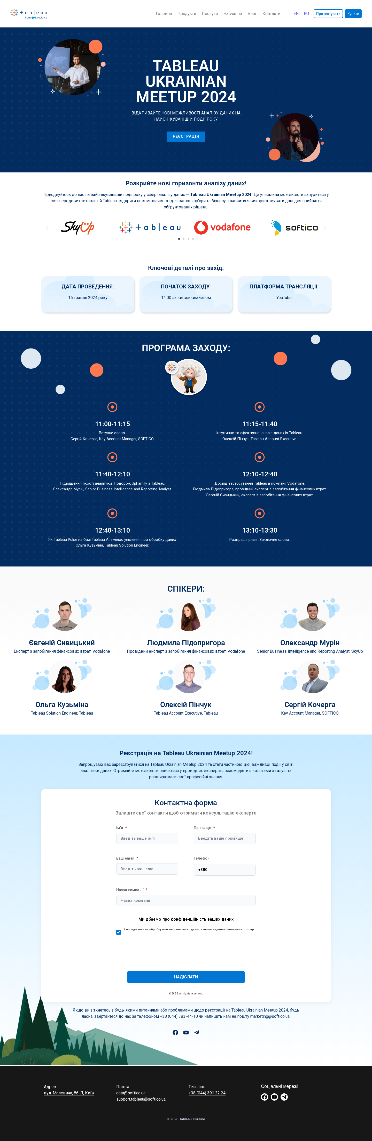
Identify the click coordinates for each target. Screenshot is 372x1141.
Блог (252, 13)
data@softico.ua (130, 1093)
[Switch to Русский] (306, 13)
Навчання (232, 13)
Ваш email (125, 858)
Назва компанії (130, 890)
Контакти (271, 13)
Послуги (210, 13)
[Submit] (186, 977)
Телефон (202, 858)
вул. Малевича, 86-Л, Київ (69, 1093)
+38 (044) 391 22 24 (207, 1093)
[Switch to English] (296, 13)
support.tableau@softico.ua (141, 1099)
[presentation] (186, 949)
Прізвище (202, 828)
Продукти (186, 13)
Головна (164, 13)
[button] (47, 227)
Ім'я (119, 828)
